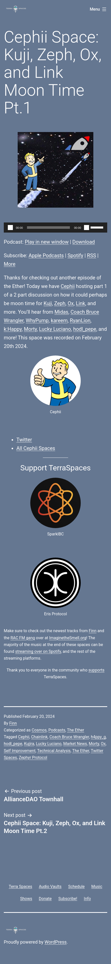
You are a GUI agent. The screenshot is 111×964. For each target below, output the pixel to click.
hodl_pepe (84, 329)
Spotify (75, 255)
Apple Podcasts (46, 255)
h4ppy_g (98, 736)
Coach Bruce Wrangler (69, 736)
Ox (71, 303)
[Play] (10, 227)
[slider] (48, 227)
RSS (91, 255)
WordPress (56, 942)
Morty (30, 329)
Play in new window (47, 242)
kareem (59, 320)
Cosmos (39, 730)
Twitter (24, 440)
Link (80, 303)
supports (96, 670)
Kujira (29, 743)
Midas (61, 312)
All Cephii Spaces (35, 448)
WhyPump (37, 320)
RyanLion (80, 320)
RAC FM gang (23, 637)
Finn (92, 630)
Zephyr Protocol (33, 757)
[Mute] (86, 227)
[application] (55, 227)
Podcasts (56, 730)
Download (83, 242)
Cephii (68, 286)
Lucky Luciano (55, 329)
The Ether (75, 730)
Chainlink (39, 736)
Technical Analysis (54, 750)
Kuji (48, 303)
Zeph (60, 303)
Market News (75, 743)
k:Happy (13, 329)
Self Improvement (20, 750)
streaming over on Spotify (38, 651)
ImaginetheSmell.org (67, 637)
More (9, 264)
